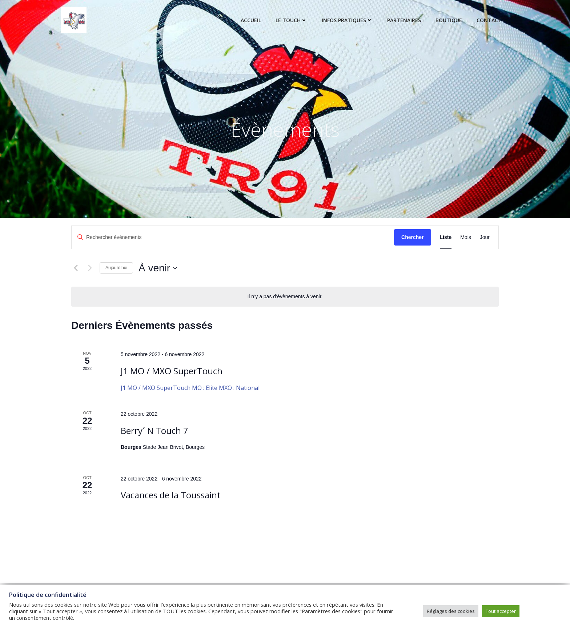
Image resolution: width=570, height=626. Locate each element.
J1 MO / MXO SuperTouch (171, 371)
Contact (489, 20)
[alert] (285, 297)
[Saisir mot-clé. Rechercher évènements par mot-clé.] (233, 237)
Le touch (291, 20)
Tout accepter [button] (501, 611)
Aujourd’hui (116, 267)
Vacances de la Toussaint (171, 495)
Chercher (412, 237)
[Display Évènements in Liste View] (446, 237)
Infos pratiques (347, 20)
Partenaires (404, 20)
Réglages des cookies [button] (451, 611)
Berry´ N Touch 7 (154, 430)
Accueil (251, 20)
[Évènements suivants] (89, 268)
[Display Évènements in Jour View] (485, 237)
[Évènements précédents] (75, 268)
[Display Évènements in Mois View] (465, 237)
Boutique (448, 20)
